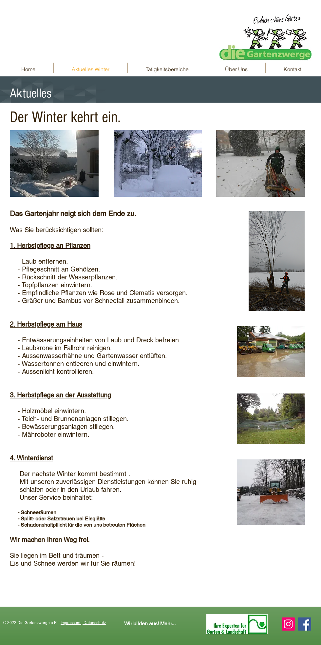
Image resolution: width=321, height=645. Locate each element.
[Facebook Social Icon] (304, 624)
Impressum (71, 622)
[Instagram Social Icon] (288, 624)
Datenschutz (94, 622)
